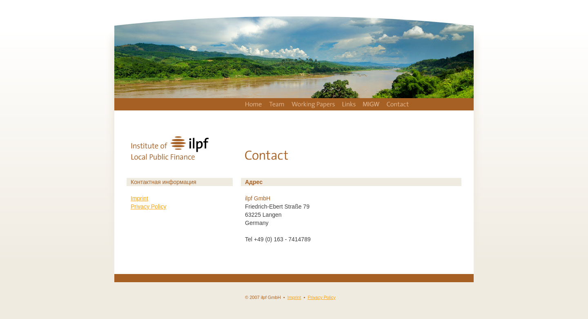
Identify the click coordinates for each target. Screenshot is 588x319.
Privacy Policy (148, 206)
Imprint (139, 198)
